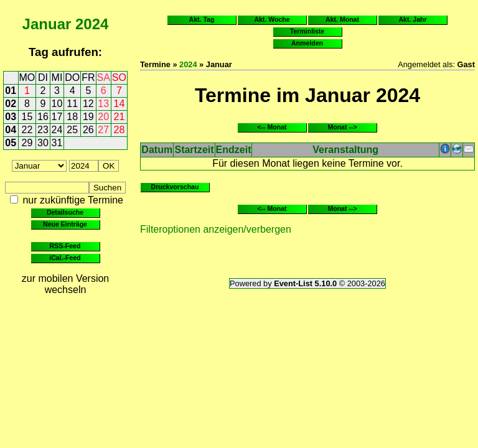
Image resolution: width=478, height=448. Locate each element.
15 (27, 116)
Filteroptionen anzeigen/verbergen (215, 229)
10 (57, 103)
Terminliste (307, 31)
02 (10, 103)
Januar (47, 24)
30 (43, 143)
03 (10, 116)
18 (72, 116)
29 (27, 143)
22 (27, 129)
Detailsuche (65, 212)
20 (103, 116)
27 (103, 129)
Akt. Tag (202, 19)
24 (57, 129)
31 (57, 143)
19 (88, 116)
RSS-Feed (65, 246)
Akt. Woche (271, 19)
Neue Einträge (65, 224)
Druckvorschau (175, 186)
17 (57, 116)
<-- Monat (271, 127)
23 (43, 129)
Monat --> (342, 127)
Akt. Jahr (412, 19)
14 (119, 103)
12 (88, 103)
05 (10, 143)
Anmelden (307, 43)
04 (10, 129)
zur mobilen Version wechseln (66, 284)
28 (119, 129)
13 (103, 103)
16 (43, 116)
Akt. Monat (342, 19)
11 (72, 103)
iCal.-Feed (64, 257)
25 (72, 129)
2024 (91, 24)
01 (10, 90)
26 (88, 129)
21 (119, 116)
